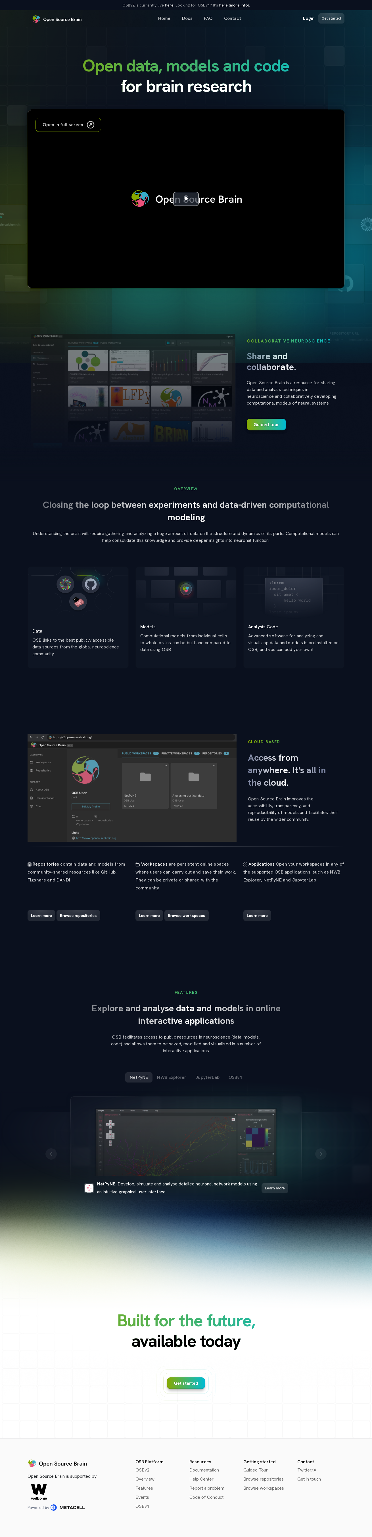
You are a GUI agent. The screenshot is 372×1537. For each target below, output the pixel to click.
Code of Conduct (206, 1497)
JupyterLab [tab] (207, 1077)
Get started (331, 18)
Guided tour (266, 425)
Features (144, 1488)
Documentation (204, 1470)
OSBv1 (142, 1506)
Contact (232, 18)
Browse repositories (263, 1479)
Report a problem (206, 1488)
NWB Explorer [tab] (171, 1077)
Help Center (201, 1479)
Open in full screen (69, 124)
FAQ (208, 18)
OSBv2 (142, 1470)
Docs (187, 18)
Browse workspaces (263, 1488)
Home (164, 18)
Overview (144, 1479)
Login (309, 18)
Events (142, 1497)
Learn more (275, 1188)
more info (239, 5)
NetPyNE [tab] (139, 1077)
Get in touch (309, 1479)
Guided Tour (255, 1470)
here (169, 5)
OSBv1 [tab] (235, 1077)
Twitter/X (306, 1470)
